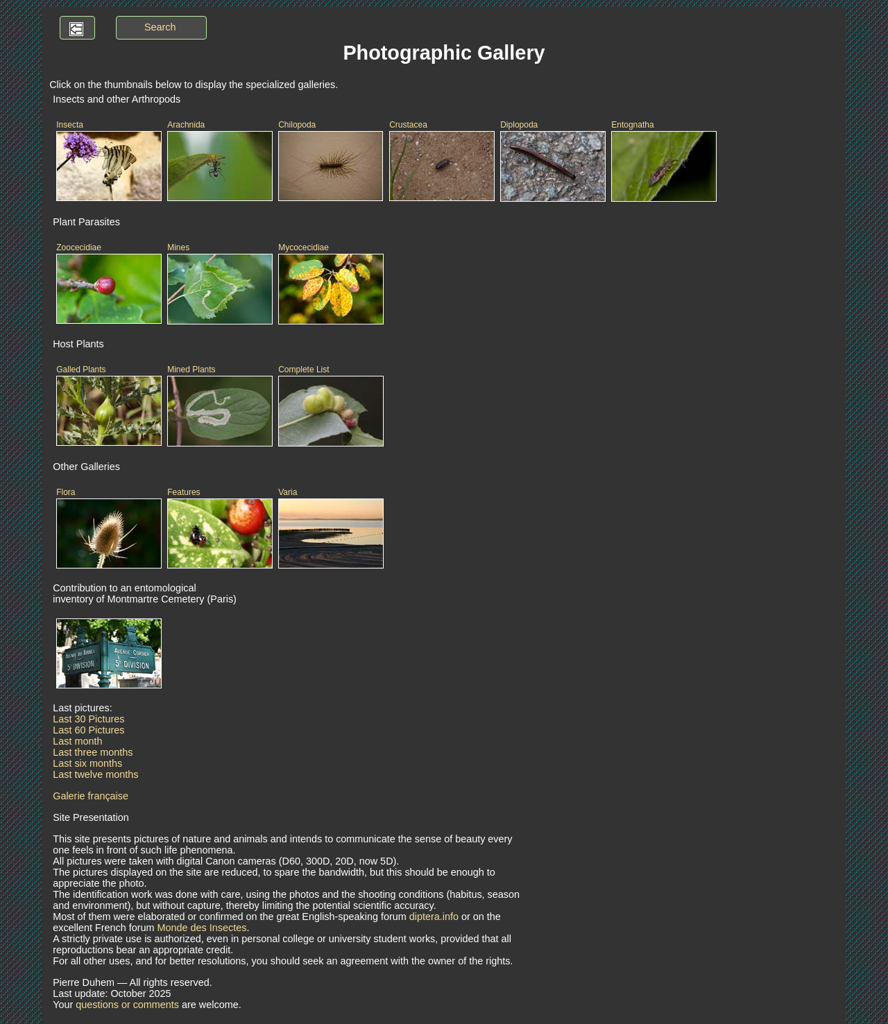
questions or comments (127, 1004)
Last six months (87, 763)
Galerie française (90, 795)
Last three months (93, 752)
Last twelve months (95, 774)
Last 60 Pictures (88, 730)
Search (160, 27)
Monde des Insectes (202, 927)
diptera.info (434, 916)
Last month (77, 741)
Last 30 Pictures (88, 718)
